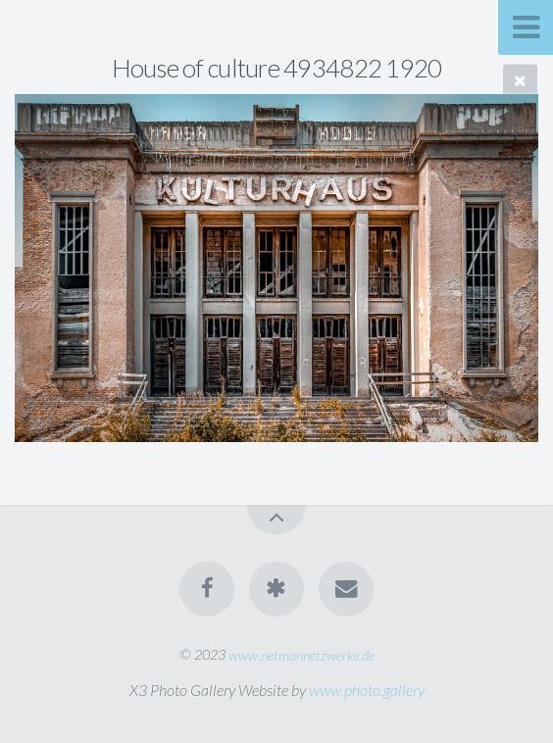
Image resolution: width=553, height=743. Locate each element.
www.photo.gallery (367, 689)
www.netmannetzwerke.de (301, 654)
